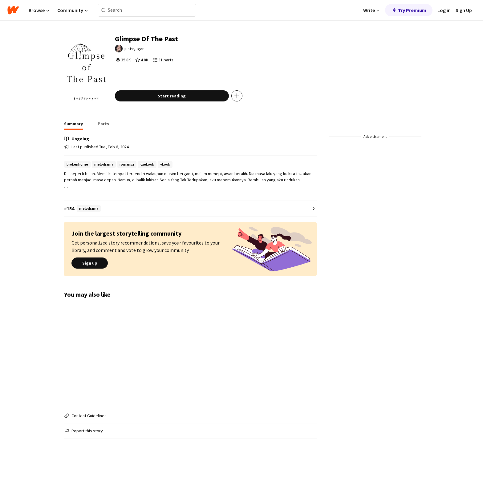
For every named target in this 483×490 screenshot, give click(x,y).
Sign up (89, 282)
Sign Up (464, 10)
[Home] (13, 10)
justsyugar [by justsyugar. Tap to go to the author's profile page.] (149, 51)
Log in (444, 10)
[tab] (73, 145)
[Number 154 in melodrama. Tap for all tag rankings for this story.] (190, 228)
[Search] (104, 10)
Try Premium (408, 10)
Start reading (186, 115)
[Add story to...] (250, 115)
